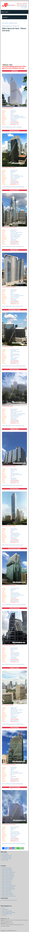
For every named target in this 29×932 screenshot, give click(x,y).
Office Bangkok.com (7, 26)
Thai (22, 7)
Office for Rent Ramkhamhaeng (9, 885)
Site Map (4, 915)
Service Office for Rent (7, 855)
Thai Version (5, 23)
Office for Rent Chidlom (7, 870)
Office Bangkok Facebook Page (8, 912)
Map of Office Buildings (7, 911)
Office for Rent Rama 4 (7, 882)
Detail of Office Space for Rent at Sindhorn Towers (13, 724)
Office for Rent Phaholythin (8, 876)
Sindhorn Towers (13, 707)
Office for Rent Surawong (7, 894)
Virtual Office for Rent (6, 857)
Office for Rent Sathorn (7, 890)
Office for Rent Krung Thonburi (8, 872)
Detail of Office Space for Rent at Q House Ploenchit (13, 664)
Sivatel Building (13, 767)
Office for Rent (5, 854)
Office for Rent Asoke (6, 867)
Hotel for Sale (5, 909)
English (25, 7)
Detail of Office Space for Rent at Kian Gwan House (13, 425)
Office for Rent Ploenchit (7, 879)
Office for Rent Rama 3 (7, 881)
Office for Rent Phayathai (7, 878)
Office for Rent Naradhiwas (8, 873)
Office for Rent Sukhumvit (7, 893)
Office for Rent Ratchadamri (8, 887)
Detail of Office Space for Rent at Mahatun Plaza (12, 485)
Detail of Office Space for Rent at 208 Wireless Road (13, 186)
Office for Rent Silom (6, 891)
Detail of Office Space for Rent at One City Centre (12, 545)
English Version (13, 23)
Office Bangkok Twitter (7, 914)
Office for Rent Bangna (7, 869)
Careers (3, 908)
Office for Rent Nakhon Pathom (9, 896)
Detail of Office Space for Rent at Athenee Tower (12, 306)
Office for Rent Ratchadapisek (8, 888)
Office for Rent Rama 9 (7, 884)
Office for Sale (5, 860)
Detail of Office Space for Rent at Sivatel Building (12, 783)
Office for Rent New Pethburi (8, 875)
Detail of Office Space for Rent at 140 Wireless (12, 127)
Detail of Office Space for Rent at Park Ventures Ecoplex (14, 604)
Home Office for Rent (6, 858)
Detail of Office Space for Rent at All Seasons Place (13, 246)
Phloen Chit (16, 26)
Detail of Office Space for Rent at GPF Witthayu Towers (13, 365)
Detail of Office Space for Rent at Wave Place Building (13, 843)
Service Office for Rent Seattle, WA (9, 900)
